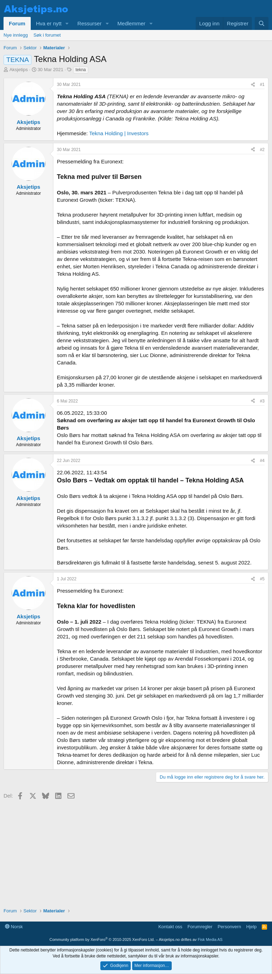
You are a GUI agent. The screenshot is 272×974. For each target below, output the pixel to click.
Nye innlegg (16, 35)
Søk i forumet (47, 35)
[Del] (253, 85)
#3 (262, 401)
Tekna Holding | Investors (118, 133)
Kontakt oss (170, 926)
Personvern (229, 926)
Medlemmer (131, 23)
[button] (67, 23)
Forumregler (200, 926)
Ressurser (89, 23)
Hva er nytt (49, 23)
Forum (17, 23)
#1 (262, 84)
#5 (262, 578)
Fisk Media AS (210, 939)
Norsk (14, 926)
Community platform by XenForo (102, 939)
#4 (262, 460)
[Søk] (261, 23)
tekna (81, 69)
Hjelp (251, 926)
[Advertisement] (136, 851)
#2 (262, 149)
